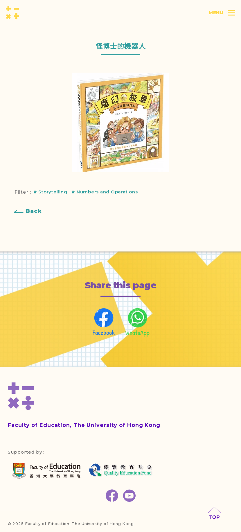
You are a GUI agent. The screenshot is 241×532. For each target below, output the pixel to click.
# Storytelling (50, 192)
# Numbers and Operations (104, 192)
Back (34, 211)
